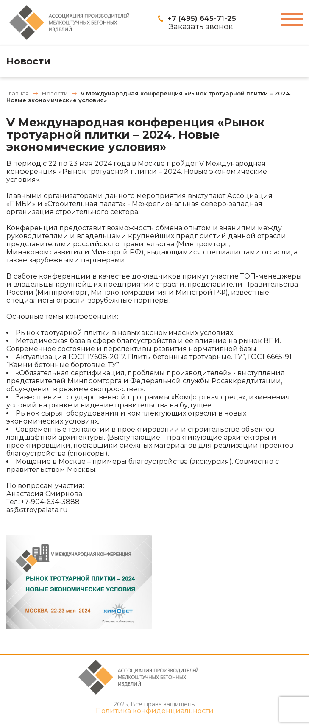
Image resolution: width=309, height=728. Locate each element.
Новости (28, 61)
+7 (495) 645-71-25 (201, 18)
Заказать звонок (201, 26)
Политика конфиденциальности (155, 711)
